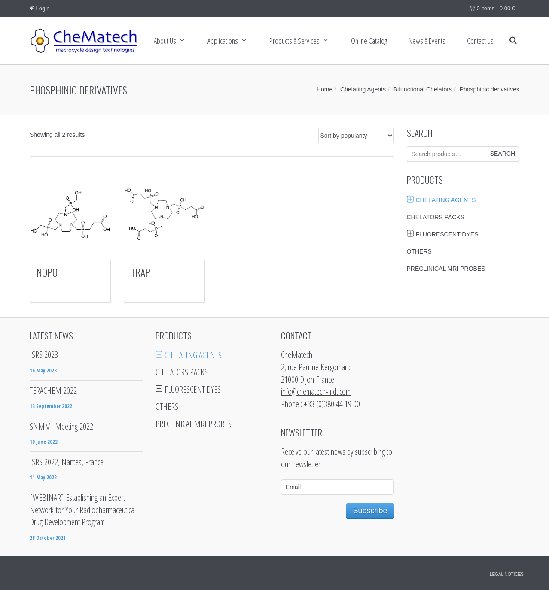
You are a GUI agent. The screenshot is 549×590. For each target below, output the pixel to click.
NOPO (47, 272)
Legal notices (507, 574)
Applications (222, 41)
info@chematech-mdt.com (316, 391)
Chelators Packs (436, 217)
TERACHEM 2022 (53, 390)
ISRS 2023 (44, 354)
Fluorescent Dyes (447, 234)
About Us (165, 41)
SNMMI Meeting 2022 (61, 426)
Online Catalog (369, 41)
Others (419, 251)
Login (39, 8)
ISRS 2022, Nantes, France (67, 462)
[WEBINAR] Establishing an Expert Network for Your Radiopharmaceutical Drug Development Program (83, 510)
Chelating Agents (363, 89)
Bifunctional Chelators (422, 89)
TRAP (140, 272)
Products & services (294, 41)
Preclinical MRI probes (446, 268)
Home (324, 89)
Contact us (480, 41)
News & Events (427, 41)
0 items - (492, 8)
